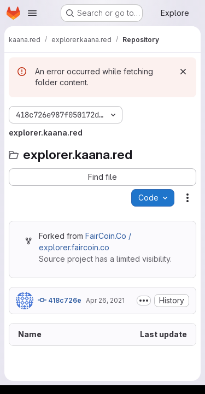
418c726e (59, 300)
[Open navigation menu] (32, 13)
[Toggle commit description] (144, 300)
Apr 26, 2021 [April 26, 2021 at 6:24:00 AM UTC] (105, 300)
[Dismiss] (183, 71)
